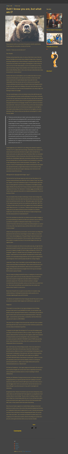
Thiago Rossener (28, 451)
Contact (17, 447)
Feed (16, 448)
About (16, 445)
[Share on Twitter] (32, 429)
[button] (66, 1)
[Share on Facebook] (36, 429)
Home (16, 443)
